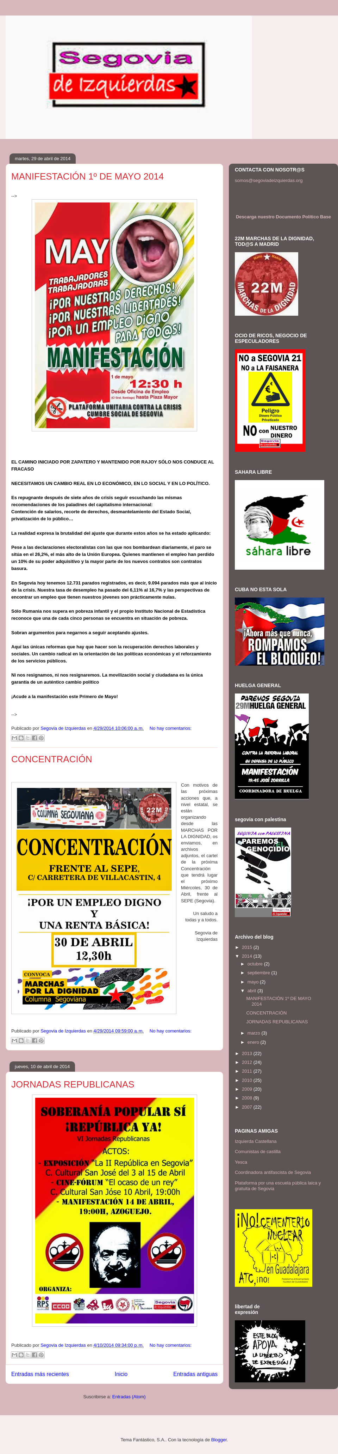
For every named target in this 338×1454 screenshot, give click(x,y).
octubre (256, 964)
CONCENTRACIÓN (51, 759)
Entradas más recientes (40, 1374)
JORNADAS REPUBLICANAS (72, 1084)
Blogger (219, 1439)
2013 (248, 1053)
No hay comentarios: (171, 728)
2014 (248, 956)
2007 (248, 1107)
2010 (248, 1080)
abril (252, 990)
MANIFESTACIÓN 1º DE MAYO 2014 (87, 176)
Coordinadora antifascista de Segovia (273, 1172)
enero (254, 1042)
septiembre (259, 972)
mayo (254, 982)
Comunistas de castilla (258, 1151)
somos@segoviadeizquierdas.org (268, 180)
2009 (248, 1089)
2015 (248, 947)
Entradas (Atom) (129, 1396)
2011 (248, 1071)
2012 (248, 1062)
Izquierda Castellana (256, 1141)
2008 (248, 1098)
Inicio (121, 1374)
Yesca (241, 1162)
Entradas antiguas (195, 1374)
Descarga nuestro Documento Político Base (283, 216)
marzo (255, 1033)
